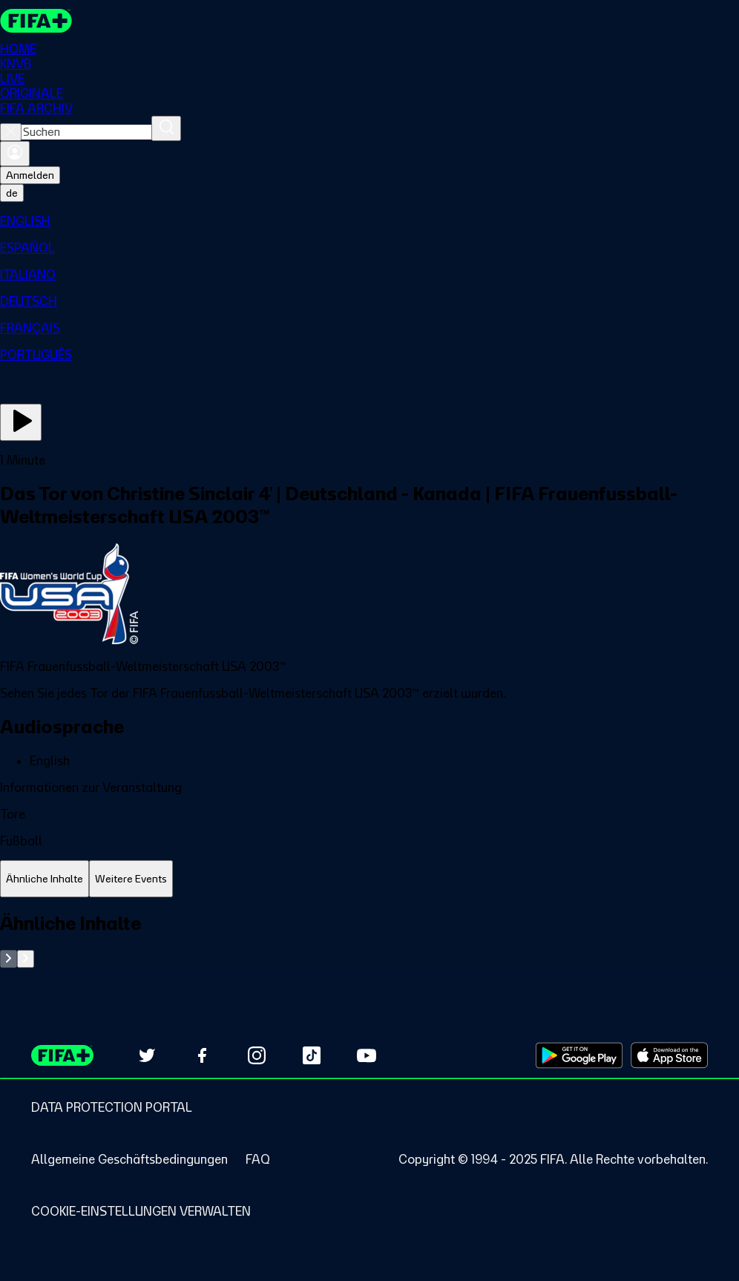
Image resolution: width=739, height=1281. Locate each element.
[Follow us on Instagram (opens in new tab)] (256, 1055)
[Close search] (11, 132)
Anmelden (30, 175)
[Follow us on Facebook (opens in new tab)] (201, 1055)
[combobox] (86, 132)
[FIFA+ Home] (36, 21)
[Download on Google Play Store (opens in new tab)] (579, 1055)
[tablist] (369, 879)
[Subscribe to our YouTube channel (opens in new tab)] (366, 1055)
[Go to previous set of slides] (8, 959)
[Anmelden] (15, 153)
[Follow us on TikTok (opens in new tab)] (311, 1055)
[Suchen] (166, 128)
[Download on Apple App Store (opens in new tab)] (669, 1055)
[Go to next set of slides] (25, 959)
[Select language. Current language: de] (12, 193)
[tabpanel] (369, 940)
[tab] (44, 879)
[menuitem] (369, 221)
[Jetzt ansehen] (21, 422)
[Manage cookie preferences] (141, 1211)
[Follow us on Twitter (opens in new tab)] (147, 1055)
